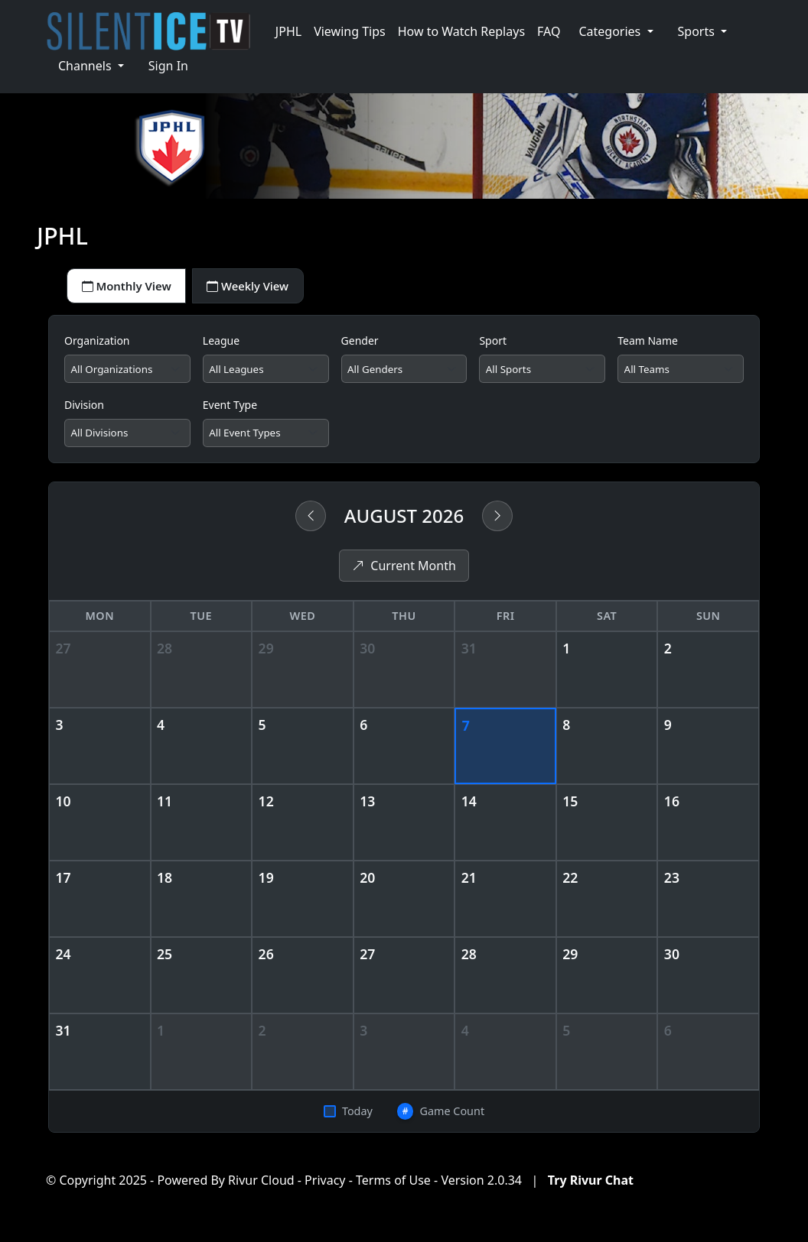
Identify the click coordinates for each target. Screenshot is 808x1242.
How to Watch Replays (461, 31)
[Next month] (497, 523)
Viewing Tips (350, 31)
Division (84, 409)
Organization (97, 343)
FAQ (548, 31)
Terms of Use (393, 1187)
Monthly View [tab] (131, 287)
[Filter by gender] (404, 373)
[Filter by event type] (266, 438)
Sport (493, 343)
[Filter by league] (266, 373)
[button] (615, 31)
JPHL (288, 31)
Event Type (230, 409)
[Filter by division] (127, 438)
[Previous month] (310, 523)
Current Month (404, 572)
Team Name (647, 343)
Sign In (168, 65)
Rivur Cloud (261, 1187)
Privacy (325, 1187)
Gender (360, 343)
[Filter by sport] (542, 373)
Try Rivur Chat (591, 1187)
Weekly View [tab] (261, 287)
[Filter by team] (680, 373)
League (221, 343)
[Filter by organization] (127, 373)
